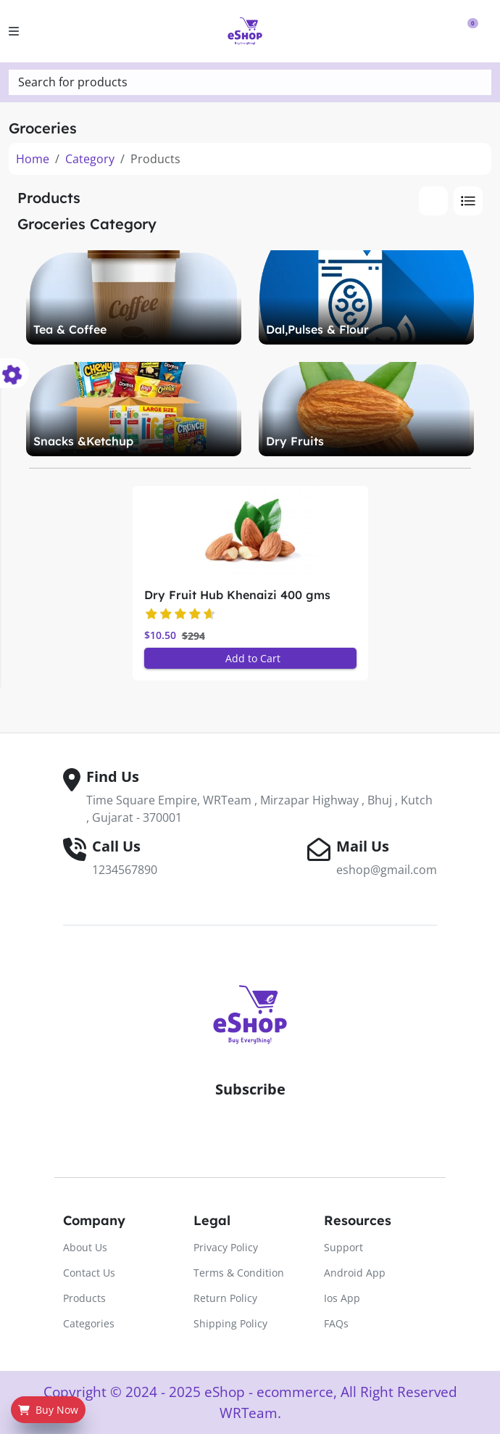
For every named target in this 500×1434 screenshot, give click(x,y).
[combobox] (250, 82)
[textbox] (250, 82)
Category (89, 159)
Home (32, 159)
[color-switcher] (14, 373)
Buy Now (48, 1410)
